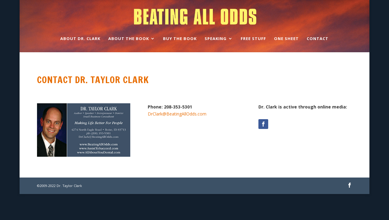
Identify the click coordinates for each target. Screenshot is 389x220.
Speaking (216, 38)
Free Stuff (253, 38)
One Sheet (286, 38)
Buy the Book (180, 38)
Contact (317, 38)
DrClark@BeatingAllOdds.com (177, 114)
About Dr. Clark (80, 38)
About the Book (128, 38)
